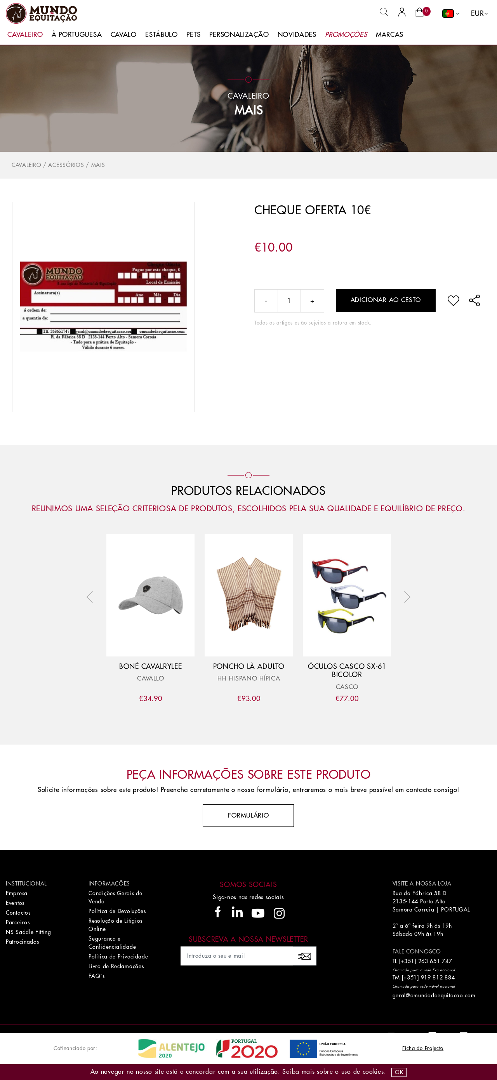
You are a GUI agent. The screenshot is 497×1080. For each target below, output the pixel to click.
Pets (193, 34)
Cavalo (124, 34)
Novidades (297, 34)
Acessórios (66, 165)
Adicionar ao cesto (386, 300)
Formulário (248, 816)
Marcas (389, 34)
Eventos (15, 903)
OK (399, 1072)
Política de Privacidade (118, 956)
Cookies (373, 1072)
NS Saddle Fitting (28, 932)
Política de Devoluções (117, 911)
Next (405, 597)
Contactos (18, 912)
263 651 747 (435, 961)
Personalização (239, 34)
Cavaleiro (25, 34)
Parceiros (18, 922)
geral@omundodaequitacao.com (434, 995)
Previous (91, 597)
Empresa (17, 893)
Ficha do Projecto (422, 1048)
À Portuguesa (77, 34)
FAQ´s (97, 976)
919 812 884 (438, 977)
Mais (249, 110)
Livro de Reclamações (116, 966)
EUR (477, 13)
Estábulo (161, 34)
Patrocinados (22, 942)
